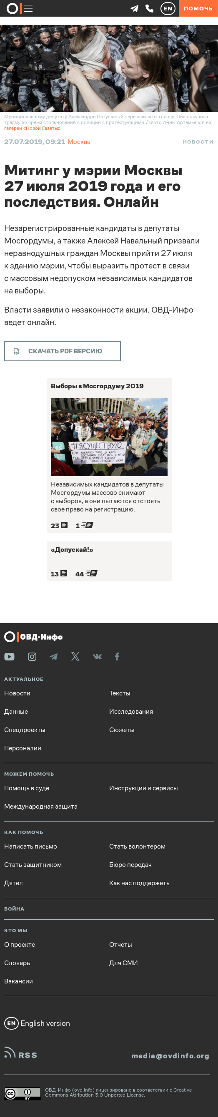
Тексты (119, 693)
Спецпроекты (24, 730)
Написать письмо (30, 846)
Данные (16, 711)
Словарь (17, 963)
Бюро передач (130, 865)
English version (37, 1023)
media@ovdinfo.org (170, 1056)
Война (14, 909)
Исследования (131, 711)
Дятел (13, 883)
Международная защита (41, 806)
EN (168, 8)
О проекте (19, 944)
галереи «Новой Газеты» (32, 128)
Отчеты (120, 944)
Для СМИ (123, 963)
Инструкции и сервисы (143, 788)
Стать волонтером (137, 846)
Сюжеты (122, 730)
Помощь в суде (26, 788)
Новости (198, 142)
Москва (79, 141)
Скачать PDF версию (57, 351)
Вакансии (18, 981)
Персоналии (22, 748)
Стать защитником (33, 865)
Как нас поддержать (139, 883)
